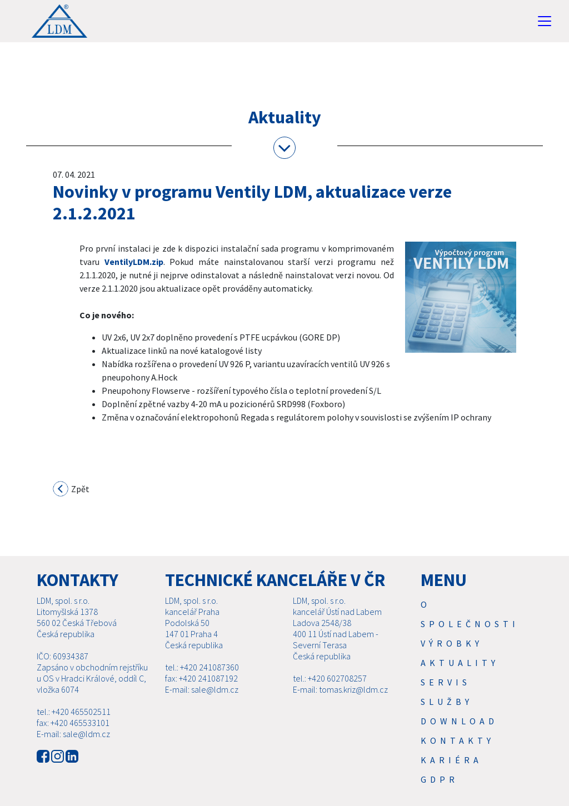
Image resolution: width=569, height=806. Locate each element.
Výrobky (452, 656)
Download (459, 734)
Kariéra (451, 773)
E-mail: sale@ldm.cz (73, 747)
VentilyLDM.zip (133, 261)
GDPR (439, 792)
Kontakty (458, 753)
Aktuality (460, 676)
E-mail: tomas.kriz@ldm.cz (340, 702)
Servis (446, 695)
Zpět (71, 490)
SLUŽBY (447, 714)
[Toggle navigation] (544, 21)
